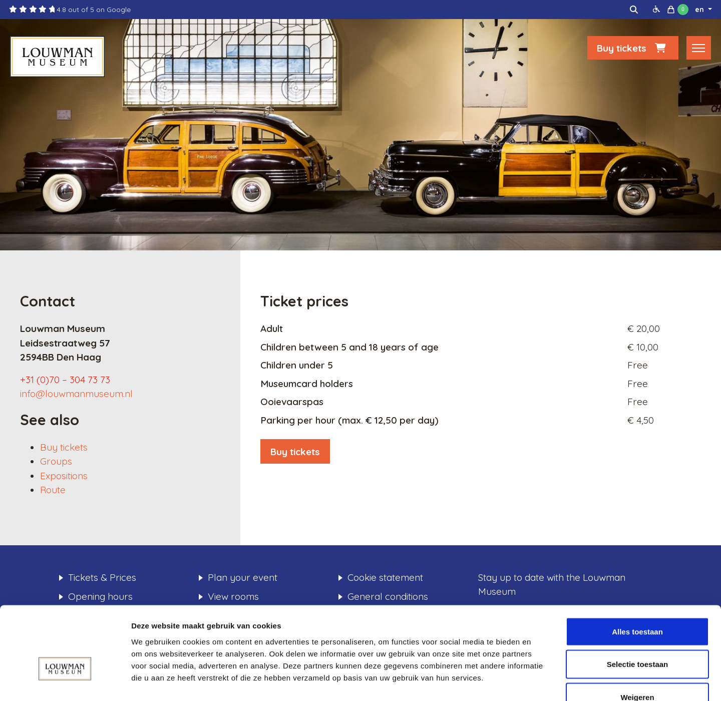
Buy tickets (633, 49)
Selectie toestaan (637, 602)
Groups (56, 461)
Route (53, 490)
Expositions (64, 476)
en (700, 9)
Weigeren (637, 635)
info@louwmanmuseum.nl (76, 394)
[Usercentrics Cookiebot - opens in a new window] (65, 681)
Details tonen (541, 681)
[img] (634, 10)
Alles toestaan (637, 569)
